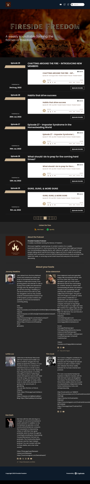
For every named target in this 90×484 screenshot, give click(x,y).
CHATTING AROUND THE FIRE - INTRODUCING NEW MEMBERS (55, 65)
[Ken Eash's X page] (21, 460)
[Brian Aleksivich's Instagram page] (60, 349)
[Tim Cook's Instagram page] (60, 413)
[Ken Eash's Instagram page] (23, 460)
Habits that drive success (42, 96)
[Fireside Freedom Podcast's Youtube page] (61, 5)
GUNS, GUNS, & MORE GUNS (43, 189)
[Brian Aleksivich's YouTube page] (62, 349)
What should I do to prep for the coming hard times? (53, 159)
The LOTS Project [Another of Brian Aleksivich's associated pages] (63, 352)
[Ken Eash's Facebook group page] (19, 460)
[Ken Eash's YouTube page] (27, 460)
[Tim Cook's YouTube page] (62, 413)
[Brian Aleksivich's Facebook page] (58, 349)
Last (54, 219)
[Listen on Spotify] (51, 231)
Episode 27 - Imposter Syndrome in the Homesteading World (49, 127)
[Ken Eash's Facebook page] (17, 460)
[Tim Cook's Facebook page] (58, 413)
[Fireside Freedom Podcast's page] (63, 5)
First (36, 219)
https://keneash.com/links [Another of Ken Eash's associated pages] (26, 463)
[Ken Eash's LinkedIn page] (25, 460)
